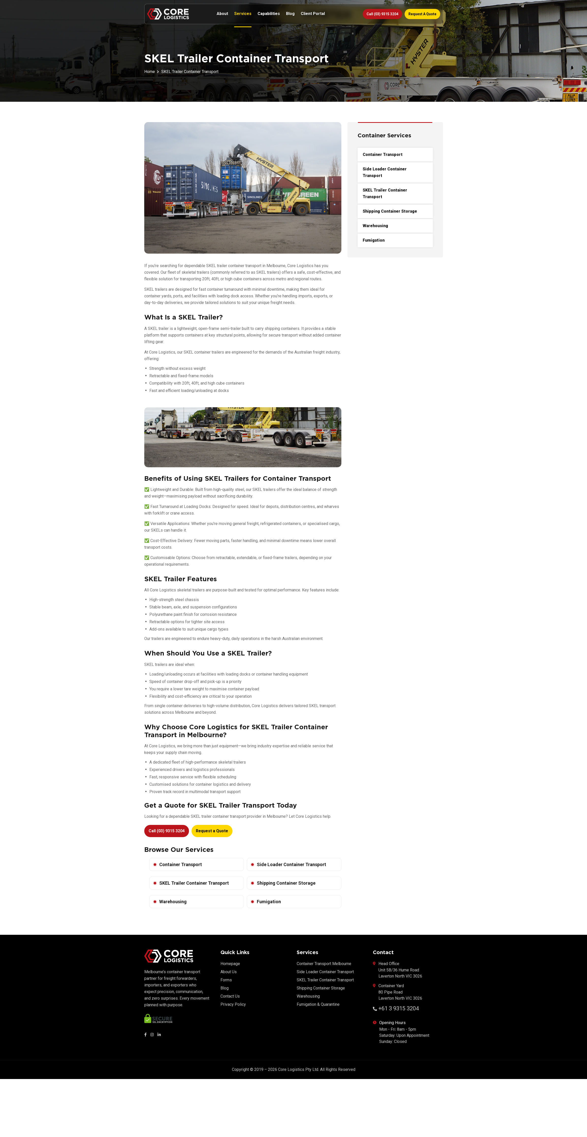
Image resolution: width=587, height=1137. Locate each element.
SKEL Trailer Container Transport (194, 883)
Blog (290, 13)
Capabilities (269, 13)
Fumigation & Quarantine (318, 1004)
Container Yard (397, 992)
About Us (228, 971)
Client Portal (313, 13)
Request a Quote (422, 14)
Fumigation (269, 901)
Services (242, 13)
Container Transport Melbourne (324, 963)
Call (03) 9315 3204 (382, 14)
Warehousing (173, 901)
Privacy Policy (233, 1004)
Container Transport (180, 864)
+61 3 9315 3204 (396, 1008)
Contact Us (230, 996)
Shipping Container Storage (286, 883)
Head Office (397, 970)
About (222, 13)
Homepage (230, 963)
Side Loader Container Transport (291, 864)
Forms (226, 980)
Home (149, 71)
